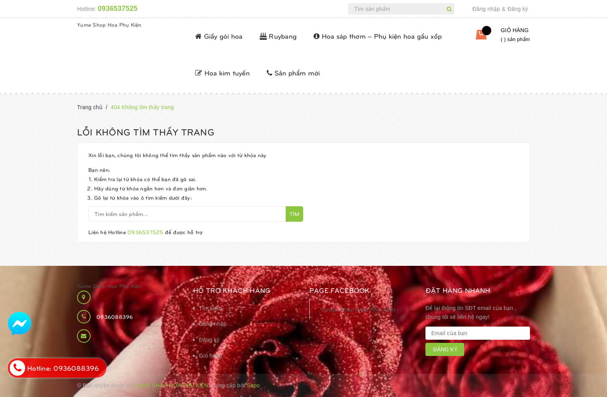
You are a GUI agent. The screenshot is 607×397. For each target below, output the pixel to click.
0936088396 (114, 316)
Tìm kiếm (210, 308)
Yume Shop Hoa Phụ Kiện (109, 24)
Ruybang (278, 35)
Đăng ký (518, 9)
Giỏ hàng (210, 356)
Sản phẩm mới (293, 72)
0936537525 (118, 8)
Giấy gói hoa (219, 35)
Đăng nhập (486, 9)
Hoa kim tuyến (222, 72)
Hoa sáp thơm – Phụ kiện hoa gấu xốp (378, 35)
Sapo (253, 385)
